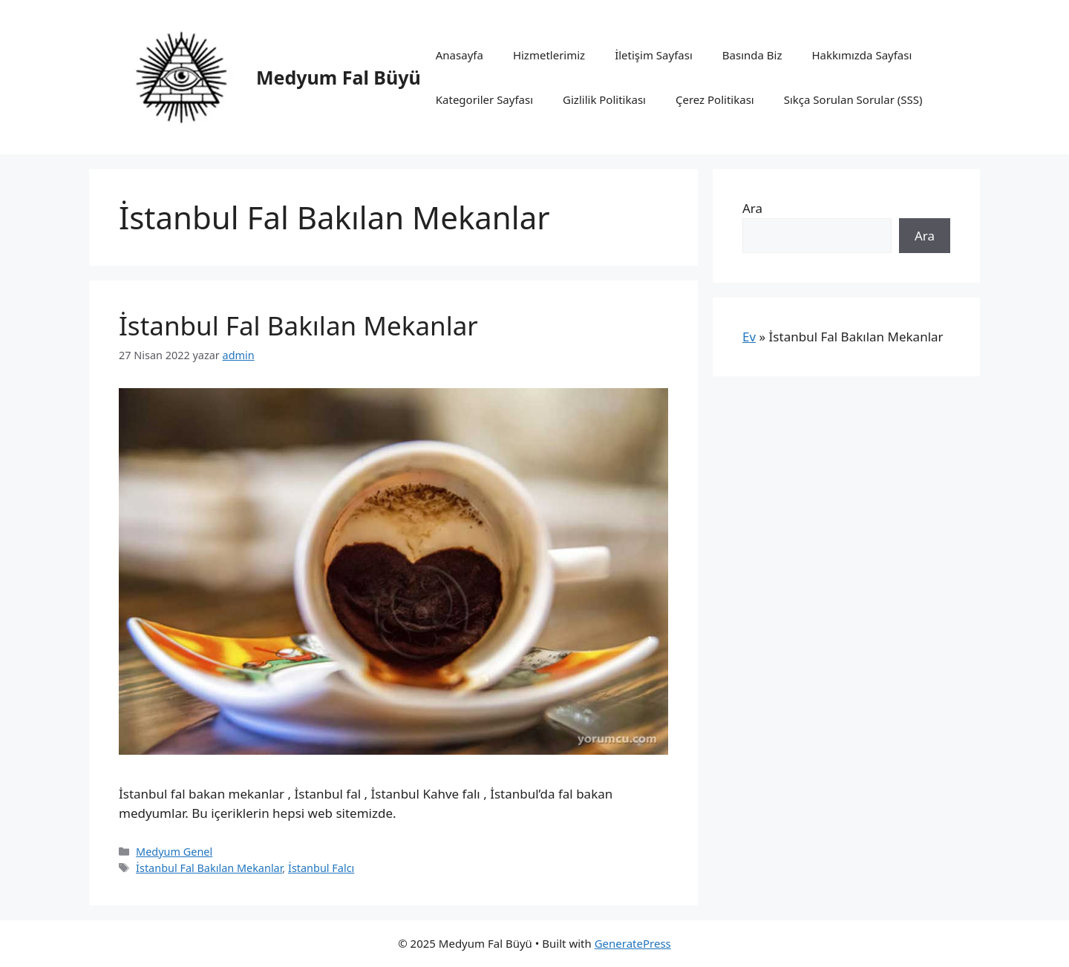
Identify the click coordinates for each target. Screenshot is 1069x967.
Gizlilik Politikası (604, 99)
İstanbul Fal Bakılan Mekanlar (298, 325)
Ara (752, 208)
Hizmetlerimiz (549, 54)
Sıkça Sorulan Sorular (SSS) (853, 99)
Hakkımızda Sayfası (861, 54)
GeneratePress (633, 943)
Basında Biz (752, 54)
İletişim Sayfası (654, 54)
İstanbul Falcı (321, 868)
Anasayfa (459, 54)
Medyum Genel (174, 852)
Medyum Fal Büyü (338, 77)
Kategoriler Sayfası (484, 99)
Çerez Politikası (715, 99)
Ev (749, 336)
